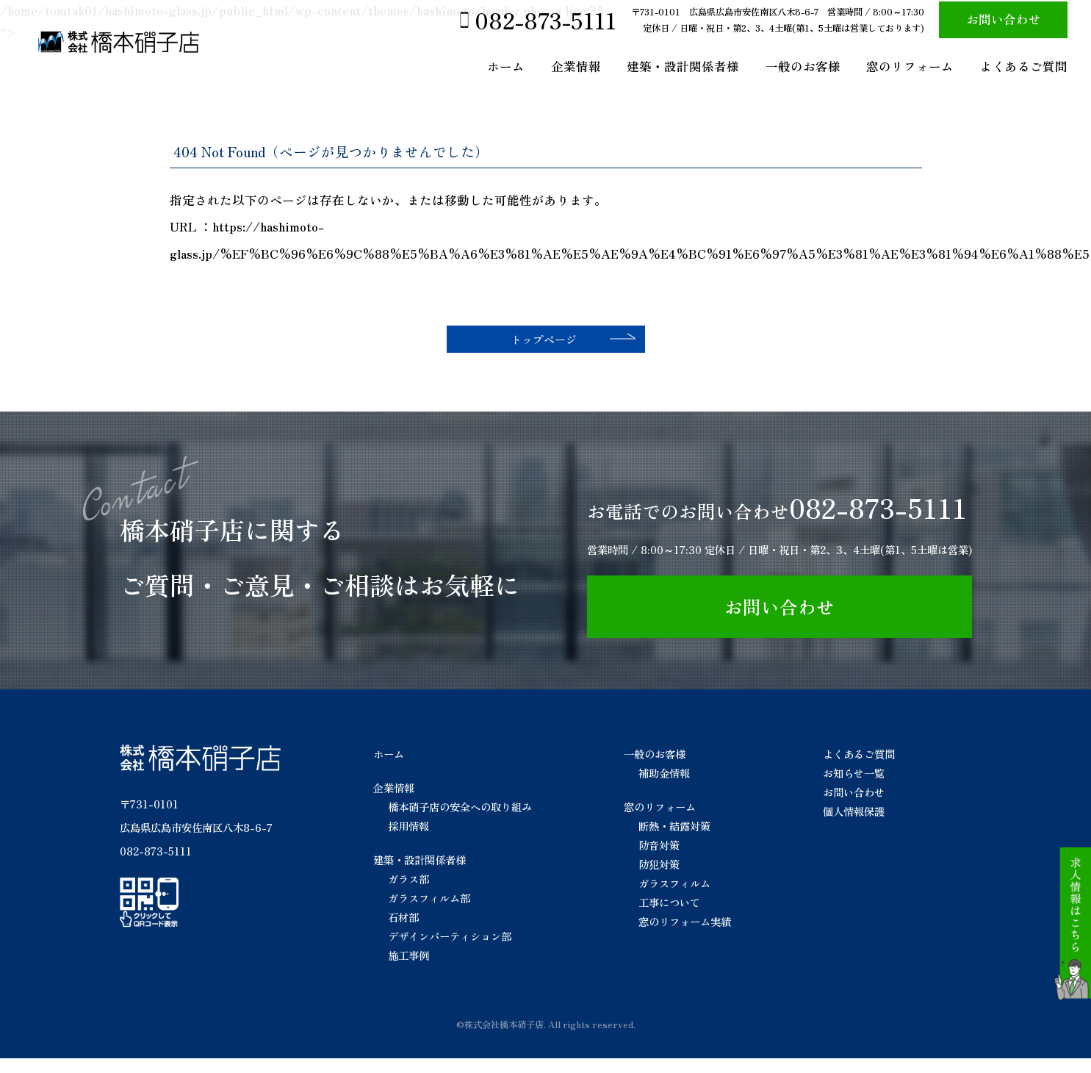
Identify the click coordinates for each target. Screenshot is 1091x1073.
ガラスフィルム (674, 897)
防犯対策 (659, 878)
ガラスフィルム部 (429, 911)
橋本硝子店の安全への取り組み (460, 820)
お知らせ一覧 (854, 786)
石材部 (403, 931)
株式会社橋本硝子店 (504, 1038)
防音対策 (659, 858)
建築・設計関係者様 (683, 66)
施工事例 (408, 969)
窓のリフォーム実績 (684, 935)
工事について (669, 916)
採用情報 (408, 839)
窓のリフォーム (910, 66)
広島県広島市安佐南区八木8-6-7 (196, 842)
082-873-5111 (545, 20)
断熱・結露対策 (674, 839)
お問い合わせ (1003, 19)
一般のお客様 (803, 66)
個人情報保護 (854, 825)
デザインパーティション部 (449, 950)
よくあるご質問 (1023, 66)
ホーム (506, 66)
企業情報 (576, 66)
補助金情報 (664, 786)
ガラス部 (408, 892)
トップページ (534, 346)
